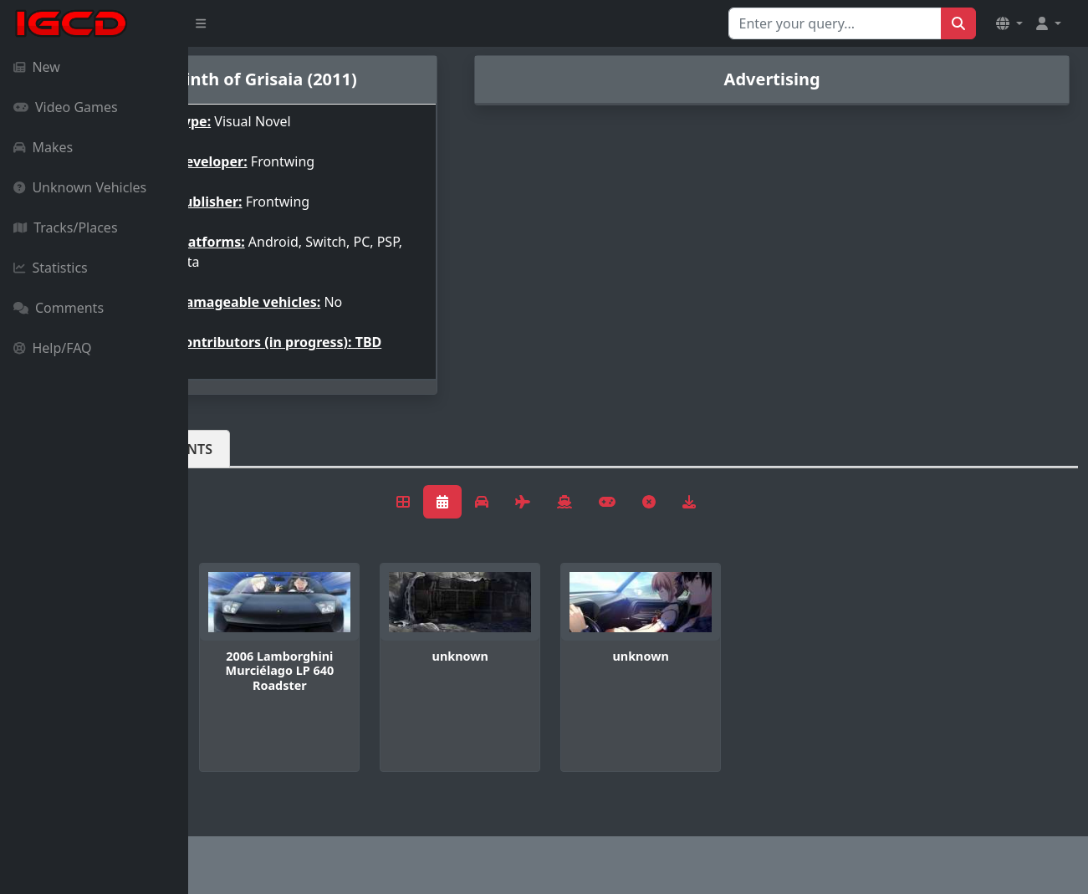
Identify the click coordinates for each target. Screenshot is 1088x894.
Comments (58, 308)
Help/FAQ (52, 348)
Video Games (65, 107)
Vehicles (249, 462)
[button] (1009, 23)
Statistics (50, 267)
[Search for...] (835, 23)
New (36, 67)
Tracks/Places (65, 227)
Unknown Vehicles (79, 187)
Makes (43, 147)
